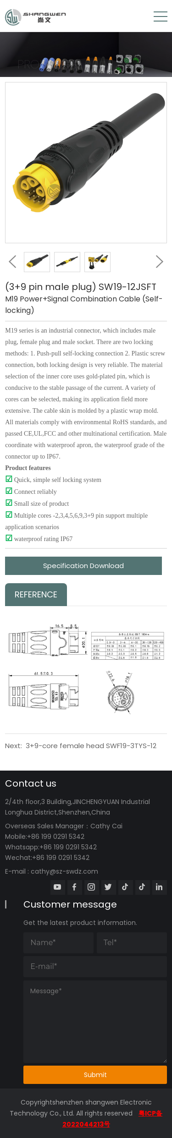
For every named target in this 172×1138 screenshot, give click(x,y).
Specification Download (83, 565)
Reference (36, 594)
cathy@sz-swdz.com (64, 871)
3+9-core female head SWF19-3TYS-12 (91, 745)
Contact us (30, 783)
